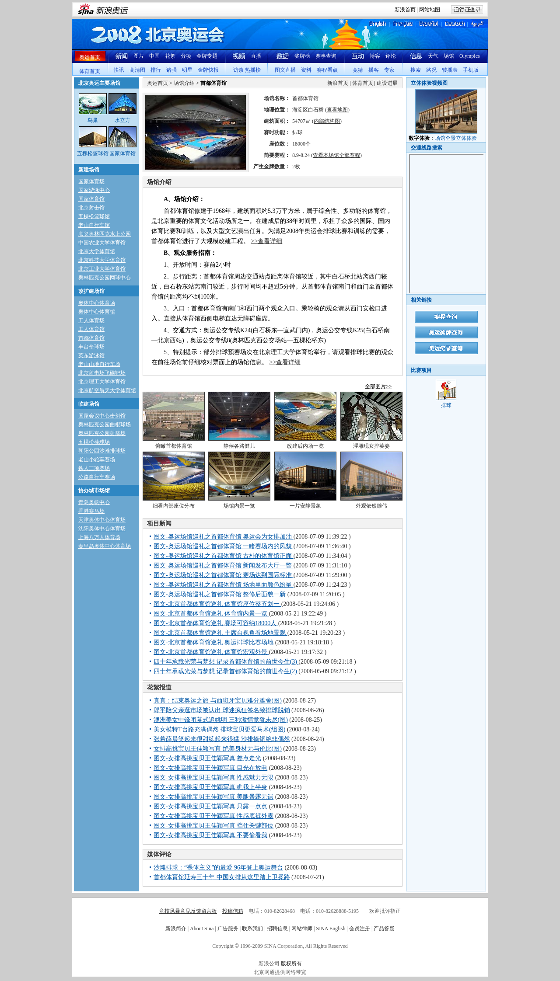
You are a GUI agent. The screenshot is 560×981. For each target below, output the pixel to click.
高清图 (137, 70)
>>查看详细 (267, 241)
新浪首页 (405, 10)
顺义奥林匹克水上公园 (104, 234)
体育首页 (89, 71)
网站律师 (301, 928)
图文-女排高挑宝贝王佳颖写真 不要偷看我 (210, 835)
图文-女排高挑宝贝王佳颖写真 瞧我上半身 (210, 787)
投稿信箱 (232, 911)
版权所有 (291, 963)
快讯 (119, 70)
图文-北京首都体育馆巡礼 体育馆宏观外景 (211, 652)
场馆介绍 (184, 83)
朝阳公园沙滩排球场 (102, 451)
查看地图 (337, 110)
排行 (155, 70)
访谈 (238, 70)
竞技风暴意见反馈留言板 (188, 911)
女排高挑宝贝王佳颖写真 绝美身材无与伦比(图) (218, 748)
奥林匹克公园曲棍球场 (104, 424)
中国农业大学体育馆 (102, 243)
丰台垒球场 (91, 347)
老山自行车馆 (94, 225)
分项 (186, 56)
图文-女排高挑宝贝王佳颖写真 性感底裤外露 (213, 816)
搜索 (415, 70)
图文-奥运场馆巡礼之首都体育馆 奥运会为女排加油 (224, 536)
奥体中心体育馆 (96, 312)
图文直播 (285, 70)
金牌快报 (208, 70)
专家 (389, 70)
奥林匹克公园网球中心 (104, 278)
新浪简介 (175, 928)
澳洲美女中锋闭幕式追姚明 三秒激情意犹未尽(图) (221, 720)
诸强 (171, 70)
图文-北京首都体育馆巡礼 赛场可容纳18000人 (216, 623)
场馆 (449, 56)
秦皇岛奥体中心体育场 (104, 546)
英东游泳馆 (91, 355)
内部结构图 (327, 121)
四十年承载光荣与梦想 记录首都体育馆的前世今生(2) (226, 671)
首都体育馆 (91, 338)
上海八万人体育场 (99, 537)
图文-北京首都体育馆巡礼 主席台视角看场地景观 (220, 633)
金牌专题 (206, 56)
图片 (138, 56)
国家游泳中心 (94, 190)
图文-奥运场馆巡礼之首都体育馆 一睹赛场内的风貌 (224, 546)
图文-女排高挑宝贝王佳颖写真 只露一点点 (210, 806)
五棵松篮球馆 (94, 216)
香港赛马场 (91, 511)
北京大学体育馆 (96, 251)
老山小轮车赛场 (96, 459)
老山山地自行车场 (99, 364)
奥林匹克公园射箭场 (102, 433)
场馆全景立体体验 (456, 138)
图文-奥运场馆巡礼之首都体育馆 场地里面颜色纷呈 (224, 584)
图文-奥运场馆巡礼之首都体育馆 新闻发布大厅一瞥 (224, 565)
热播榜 (253, 70)
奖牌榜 (302, 56)
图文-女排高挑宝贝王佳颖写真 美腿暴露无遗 (213, 796)
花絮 (170, 56)
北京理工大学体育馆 (102, 382)
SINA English (330, 928)
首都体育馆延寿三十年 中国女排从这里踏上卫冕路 (222, 877)
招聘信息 (277, 928)
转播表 (450, 70)
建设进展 (387, 83)
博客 (375, 56)
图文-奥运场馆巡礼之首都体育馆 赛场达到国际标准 (224, 575)
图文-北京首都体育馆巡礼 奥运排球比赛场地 (214, 642)
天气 (433, 56)
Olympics (469, 56)
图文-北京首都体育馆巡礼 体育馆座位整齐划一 (217, 604)
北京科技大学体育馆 (102, 260)
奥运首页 (89, 57)
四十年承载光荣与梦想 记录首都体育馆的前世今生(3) (226, 661)
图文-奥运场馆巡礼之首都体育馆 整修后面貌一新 (220, 594)
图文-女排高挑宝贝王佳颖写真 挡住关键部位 (213, 825)
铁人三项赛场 (94, 468)
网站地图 (429, 10)
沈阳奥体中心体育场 (102, 528)
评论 (390, 56)
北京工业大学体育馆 (102, 269)
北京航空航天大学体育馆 (107, 390)
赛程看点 (327, 70)
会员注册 (359, 928)
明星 (187, 70)
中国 (154, 56)
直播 (256, 56)
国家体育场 (91, 181)
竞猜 (358, 70)
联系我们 (252, 928)
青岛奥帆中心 (94, 502)
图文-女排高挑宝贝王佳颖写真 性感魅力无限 (213, 777)
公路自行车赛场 (96, 477)
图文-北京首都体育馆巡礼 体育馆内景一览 (211, 613)
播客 (373, 70)
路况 (431, 70)
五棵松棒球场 (94, 442)
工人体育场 (91, 320)
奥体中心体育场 (96, 303)
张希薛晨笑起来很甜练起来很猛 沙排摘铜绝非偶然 (222, 739)
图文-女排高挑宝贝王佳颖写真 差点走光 (207, 758)
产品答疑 (384, 928)
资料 (306, 70)
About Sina (202, 928)
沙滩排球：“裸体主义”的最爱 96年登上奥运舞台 (218, 867)
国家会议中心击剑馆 (102, 416)
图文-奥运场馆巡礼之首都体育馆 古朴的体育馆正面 (224, 556)
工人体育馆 (91, 329)
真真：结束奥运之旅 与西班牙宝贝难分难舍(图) (218, 700)
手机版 (471, 70)
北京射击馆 (91, 208)
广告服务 (227, 928)
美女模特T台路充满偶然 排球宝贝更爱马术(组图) (219, 729)
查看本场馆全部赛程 (336, 155)
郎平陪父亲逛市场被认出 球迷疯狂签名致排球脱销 (222, 710)
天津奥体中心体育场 (102, 520)
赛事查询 (325, 56)
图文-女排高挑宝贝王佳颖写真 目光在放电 (210, 768)
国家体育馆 (91, 199)
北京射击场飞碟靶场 (102, 373)
